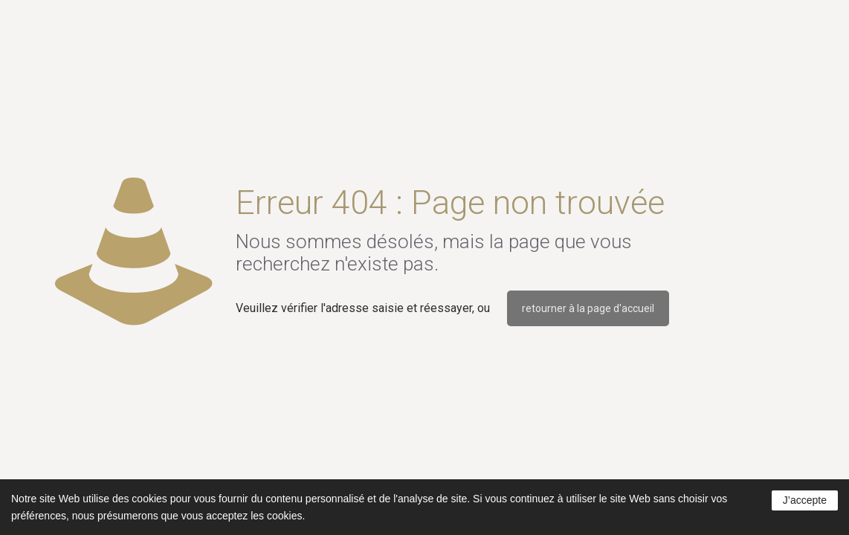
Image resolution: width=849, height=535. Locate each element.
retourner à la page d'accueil (588, 308)
